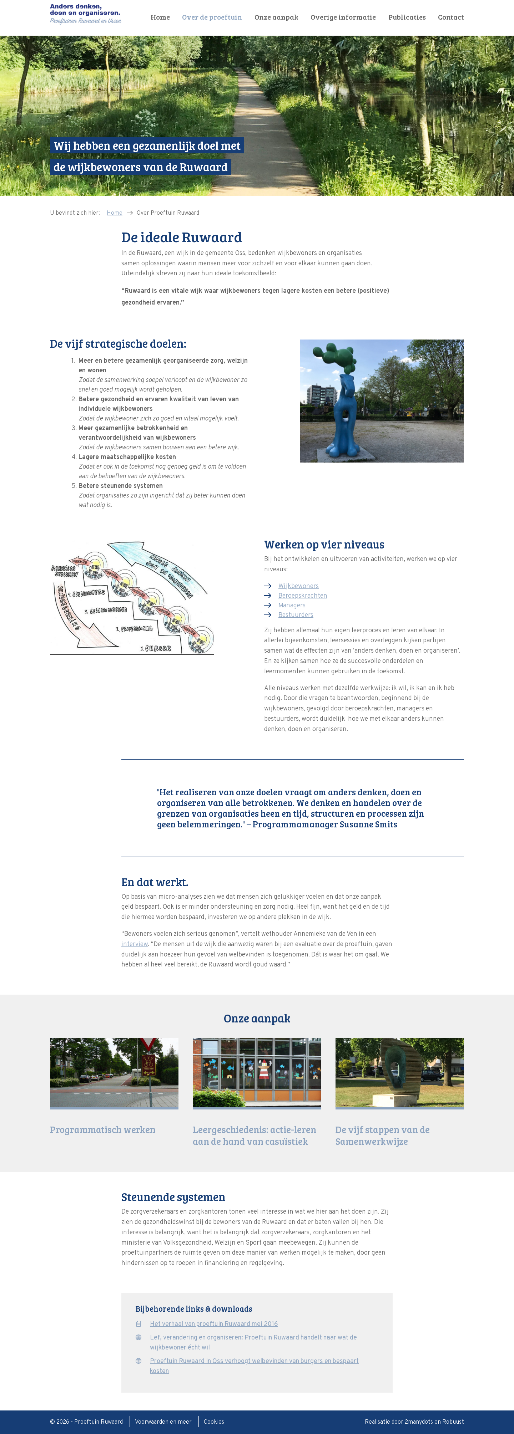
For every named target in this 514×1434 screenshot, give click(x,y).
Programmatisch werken (103, 1130)
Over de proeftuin (212, 17)
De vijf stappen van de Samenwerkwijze (383, 1135)
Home (160, 17)
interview (134, 944)
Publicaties (407, 17)
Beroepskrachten (302, 596)
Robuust (453, 1422)
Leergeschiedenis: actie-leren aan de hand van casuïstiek (254, 1135)
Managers (292, 606)
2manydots (419, 1422)
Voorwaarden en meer (164, 1422)
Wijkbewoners (298, 586)
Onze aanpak (276, 17)
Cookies (214, 1422)
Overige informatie (343, 17)
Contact (451, 17)
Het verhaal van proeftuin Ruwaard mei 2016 (214, 1324)
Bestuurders (295, 615)
